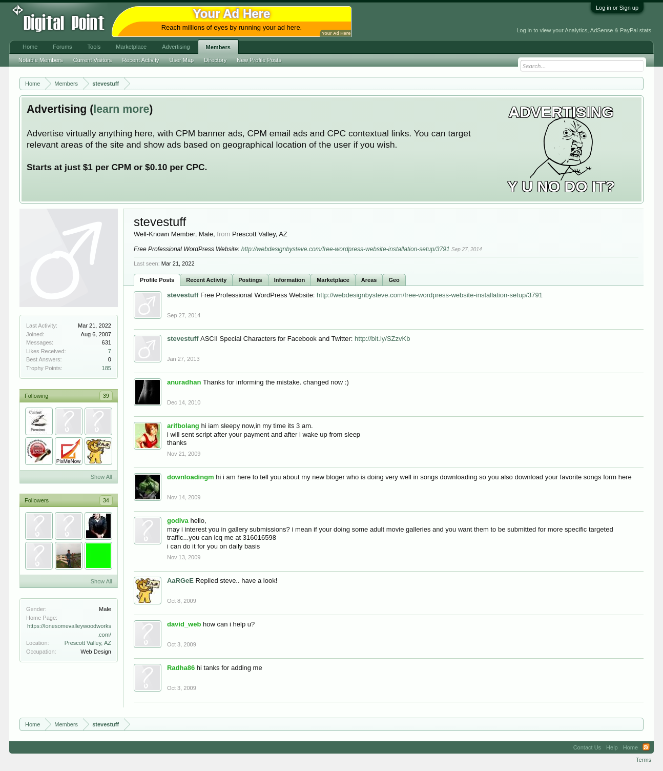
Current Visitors (92, 60)
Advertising (176, 47)
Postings (250, 280)
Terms (643, 760)
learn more (121, 109)
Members (218, 47)
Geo (393, 280)
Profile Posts (157, 280)
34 (106, 500)
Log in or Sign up (617, 8)
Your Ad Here (336, 33)
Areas (369, 280)
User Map (182, 60)
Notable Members (40, 60)
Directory (215, 60)
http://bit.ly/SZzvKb (382, 338)
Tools (94, 47)
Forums (62, 47)
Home (30, 47)
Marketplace (333, 280)
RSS (646, 747)
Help (612, 747)
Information (289, 280)
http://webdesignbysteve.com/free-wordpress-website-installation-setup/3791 (345, 249)
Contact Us (587, 747)
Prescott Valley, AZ (88, 643)
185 (106, 368)
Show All (101, 477)
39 (106, 396)
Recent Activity (206, 280)
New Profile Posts (259, 60)
